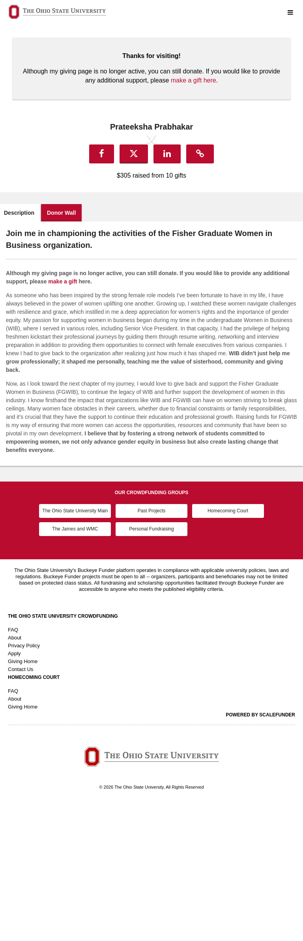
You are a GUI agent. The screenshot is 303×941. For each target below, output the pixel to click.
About (14, 773)
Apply (14, 788)
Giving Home (22, 796)
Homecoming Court (228, 646)
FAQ (13, 765)
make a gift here (193, 80)
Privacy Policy (24, 781)
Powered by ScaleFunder (260, 850)
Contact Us (20, 804)
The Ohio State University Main (75, 646)
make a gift (62, 416)
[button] (50, 204)
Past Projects (152, 646)
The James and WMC (75, 664)
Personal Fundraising (151, 664)
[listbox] (151, 204)
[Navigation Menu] (290, 12)
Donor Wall (61, 348)
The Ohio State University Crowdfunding (63, 751)
